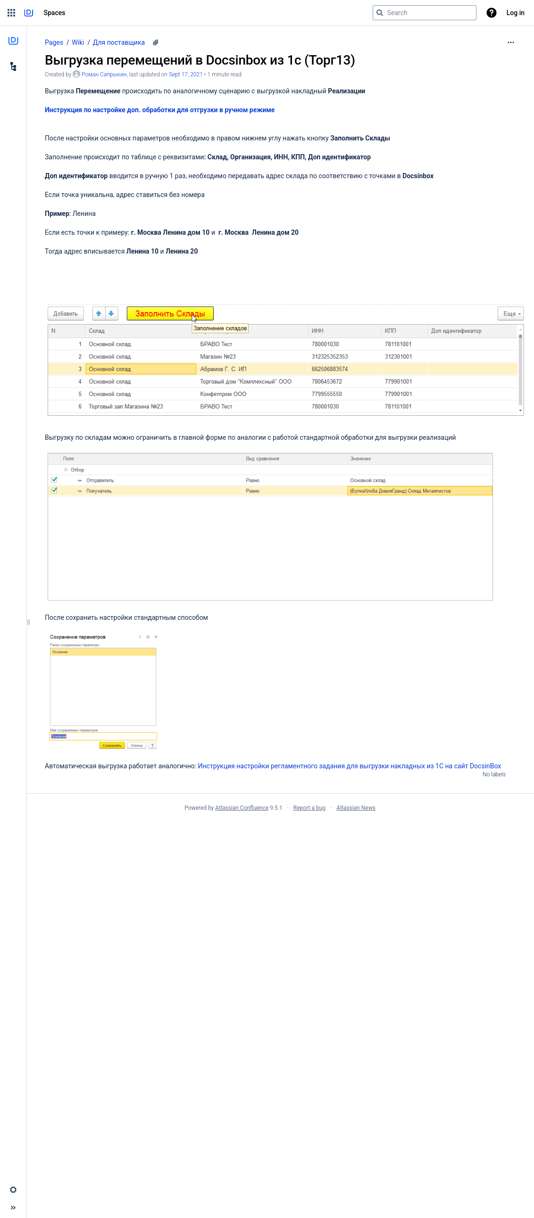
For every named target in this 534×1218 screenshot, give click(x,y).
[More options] (511, 42)
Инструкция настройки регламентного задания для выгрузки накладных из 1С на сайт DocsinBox (349, 766)
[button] (11, 12)
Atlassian (280, 829)
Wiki (78, 42)
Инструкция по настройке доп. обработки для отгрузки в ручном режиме (160, 110)
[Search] (380, 12)
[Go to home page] (28, 12)
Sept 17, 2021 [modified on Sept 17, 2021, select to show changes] (186, 74)
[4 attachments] (155, 42)
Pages (54, 42)
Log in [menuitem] (516, 12)
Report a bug (309, 808)
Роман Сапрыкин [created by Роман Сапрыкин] (104, 74)
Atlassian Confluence (241, 808)
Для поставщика (119, 42)
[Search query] (424, 12)
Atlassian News (355, 808)
